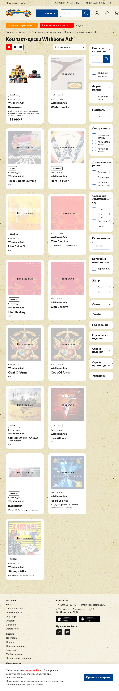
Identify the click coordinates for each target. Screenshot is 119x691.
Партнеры (11, 616)
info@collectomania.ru (93, 604)
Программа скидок (17, 2)
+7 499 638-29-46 (63, 2)
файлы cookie (31, 670)
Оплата (10, 641)
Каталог (46, 13)
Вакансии (11, 624)
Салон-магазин (14, 608)
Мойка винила (14, 653)
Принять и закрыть (98, 677)
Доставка (11, 637)
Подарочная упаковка (18, 657)
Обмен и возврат (15, 645)
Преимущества (14, 612)
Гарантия (11, 649)
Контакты (11, 604)
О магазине (12, 628)
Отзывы (10, 620)
